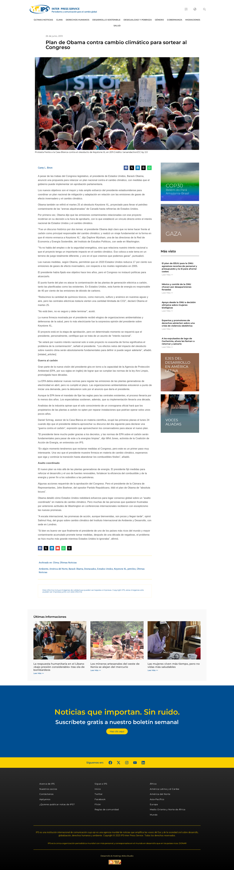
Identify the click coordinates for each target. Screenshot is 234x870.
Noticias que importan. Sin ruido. (117, 712)
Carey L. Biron (45, 167)
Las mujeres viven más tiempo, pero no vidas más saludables (174, 665)
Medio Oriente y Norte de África (167, 809)
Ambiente (43, 569)
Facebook (100, 799)
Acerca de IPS (47, 783)
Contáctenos (46, 794)
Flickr (98, 804)
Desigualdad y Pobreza (138, 20)
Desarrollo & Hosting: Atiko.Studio (117, 856)
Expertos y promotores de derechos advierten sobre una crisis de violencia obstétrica (178, 323)
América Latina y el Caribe (164, 789)
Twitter (99, 794)
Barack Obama (76, 569)
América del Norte (58, 569)
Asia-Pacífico (157, 799)
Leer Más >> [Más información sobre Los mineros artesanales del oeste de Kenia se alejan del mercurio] (95, 670)
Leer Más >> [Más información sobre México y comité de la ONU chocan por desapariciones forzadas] (167, 293)
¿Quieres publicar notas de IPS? (57, 804)
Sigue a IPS (101, 783)
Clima (59, 20)
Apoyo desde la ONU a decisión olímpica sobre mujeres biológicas (179, 305)
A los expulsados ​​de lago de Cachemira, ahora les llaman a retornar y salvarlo (178, 341)
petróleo (131, 569)
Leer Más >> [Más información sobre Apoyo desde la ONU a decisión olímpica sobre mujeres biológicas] (167, 311)
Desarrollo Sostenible (106, 20)
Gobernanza (174, 20)
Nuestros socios (48, 789)
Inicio (98, 789)
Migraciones (192, 20)
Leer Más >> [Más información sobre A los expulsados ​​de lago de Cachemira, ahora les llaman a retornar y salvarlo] (167, 347)
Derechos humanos (77, 20)
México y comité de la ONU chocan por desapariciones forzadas (176, 287)
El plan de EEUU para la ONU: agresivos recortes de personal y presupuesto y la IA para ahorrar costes (179, 267)
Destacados (90, 569)
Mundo (154, 814)
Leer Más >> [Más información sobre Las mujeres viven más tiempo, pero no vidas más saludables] (153, 670)
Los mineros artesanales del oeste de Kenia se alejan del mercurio (115, 665)
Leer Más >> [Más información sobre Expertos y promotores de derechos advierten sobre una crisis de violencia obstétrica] (167, 329)
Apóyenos (44, 799)
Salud (117, 25)
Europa (154, 804)
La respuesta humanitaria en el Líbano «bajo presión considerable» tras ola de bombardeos (59, 666)
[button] (204, 9)
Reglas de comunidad (107, 809)
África (153, 783)
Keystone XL (120, 569)
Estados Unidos (105, 569)
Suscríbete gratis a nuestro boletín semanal (117, 722)
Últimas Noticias (43, 20)
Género (159, 20)
